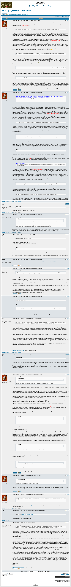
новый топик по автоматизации (26, 505)
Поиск (33, 5)
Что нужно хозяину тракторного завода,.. (17, 10)
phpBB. (37, 585)
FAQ (30, 5)
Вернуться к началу (5, 201)
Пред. (7, 11)
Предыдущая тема (58, 16)
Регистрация (50, 5)
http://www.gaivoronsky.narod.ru (18, 350)
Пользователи (39, 5)
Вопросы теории (25, 14)
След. (12, 11)
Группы (45, 5)
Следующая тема (65, 16)
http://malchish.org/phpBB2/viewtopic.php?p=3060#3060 (45, 261)
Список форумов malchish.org (15, 14)
